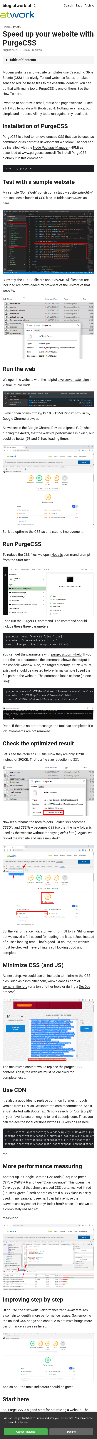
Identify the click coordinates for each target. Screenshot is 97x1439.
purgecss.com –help (66, 654)
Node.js (57, 555)
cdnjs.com (69, 1117)
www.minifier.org (15, 986)
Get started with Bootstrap (25, 1111)
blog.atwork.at (17, 5)
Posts (17, 27)
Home (7, 27)
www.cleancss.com (62, 981)
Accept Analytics (25, 1431)
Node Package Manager (50, 147)
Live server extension (73, 380)
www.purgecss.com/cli (39, 153)
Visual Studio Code (17, 385)
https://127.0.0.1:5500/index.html (56, 413)
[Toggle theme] (35, 5)
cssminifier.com (34, 981)
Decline (71, 1431)
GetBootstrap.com (48, 1106)
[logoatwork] (17, 14)
